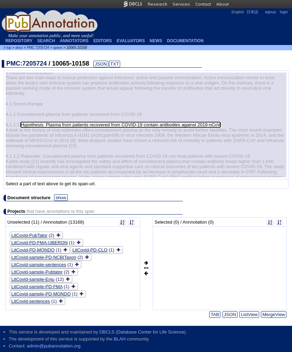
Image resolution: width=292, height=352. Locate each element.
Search (46, 40)
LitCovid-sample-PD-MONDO (41, 294)
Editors (102, 40)
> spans (56, 48)
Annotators (74, 40)
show (61, 197)
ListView (249, 314)
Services (181, 4)
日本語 (252, 12)
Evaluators (131, 40)
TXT (114, 64)
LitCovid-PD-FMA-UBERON (40, 242)
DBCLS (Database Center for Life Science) (142, 332)
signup (270, 12)
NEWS (155, 40)
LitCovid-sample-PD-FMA (37, 286)
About (222, 4)
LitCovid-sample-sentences (39, 264)
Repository (18, 40)
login (284, 12)
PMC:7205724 (38, 48)
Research (157, 4)
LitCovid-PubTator (30, 235)
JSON (101, 64)
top (9, 48)
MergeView (273, 314)
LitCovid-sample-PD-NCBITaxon (44, 257)
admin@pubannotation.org (53, 346)
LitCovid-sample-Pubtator (37, 272)
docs (19, 48)
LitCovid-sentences (31, 301)
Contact (203, 4)
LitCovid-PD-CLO (89, 250)
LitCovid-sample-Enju (33, 279)
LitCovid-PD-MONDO (33, 250)
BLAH (120, 339)
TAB (215, 314)
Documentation (185, 40)
